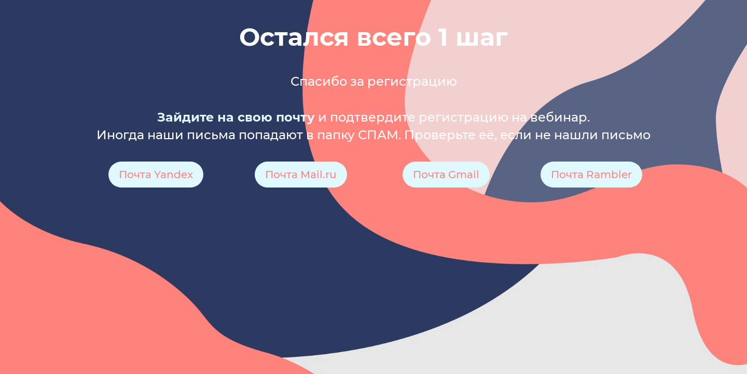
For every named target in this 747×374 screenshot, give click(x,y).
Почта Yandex (156, 174)
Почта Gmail (446, 174)
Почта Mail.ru (301, 174)
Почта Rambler (591, 174)
